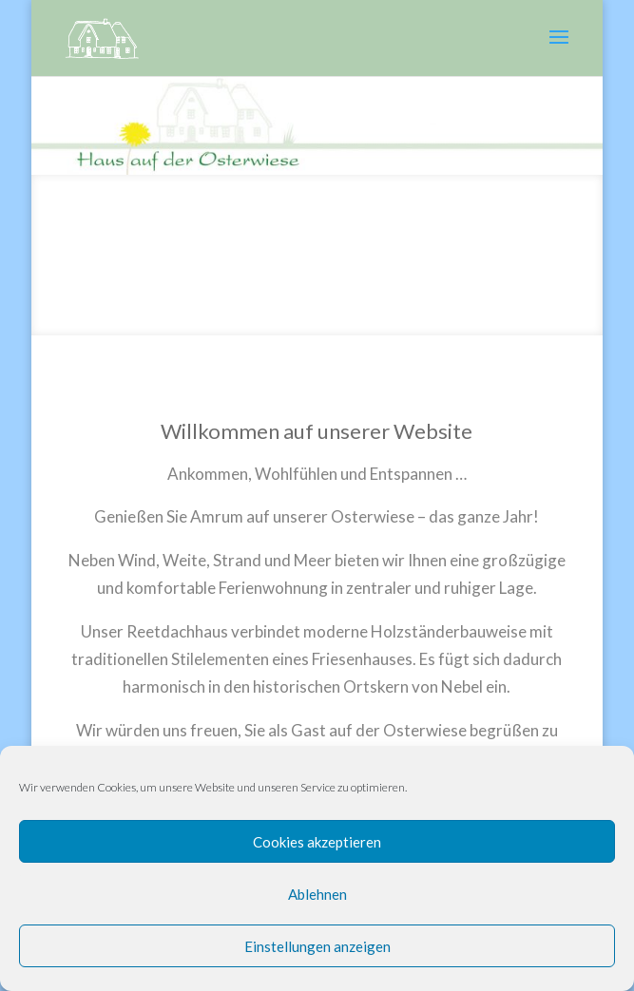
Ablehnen (317, 894)
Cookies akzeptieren (317, 841)
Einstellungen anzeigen (317, 946)
